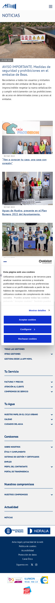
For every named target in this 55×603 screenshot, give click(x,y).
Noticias (8, 517)
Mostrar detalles (37, 310)
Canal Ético (27, 559)
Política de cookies (27, 546)
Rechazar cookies (27, 339)
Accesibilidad (27, 550)
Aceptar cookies (27, 319)
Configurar (27, 329)
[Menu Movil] (51, 6)
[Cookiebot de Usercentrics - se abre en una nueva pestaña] (39, 262)
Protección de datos (27, 554)
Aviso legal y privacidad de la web (27, 542)
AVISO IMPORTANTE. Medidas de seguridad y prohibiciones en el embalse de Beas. (26, 70)
